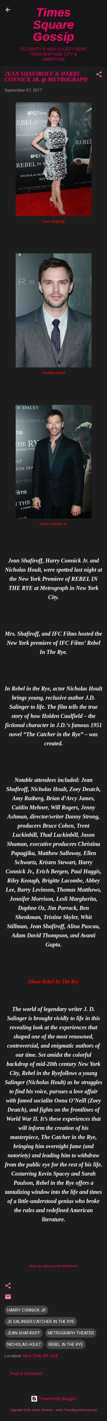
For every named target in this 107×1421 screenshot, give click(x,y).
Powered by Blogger (53, 1398)
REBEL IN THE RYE (66, 1344)
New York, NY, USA (40, 1355)
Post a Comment (26, 1373)
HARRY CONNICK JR (26, 1310)
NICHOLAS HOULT (24, 1344)
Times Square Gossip (53, 24)
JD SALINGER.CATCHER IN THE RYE (40, 1321)
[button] (99, 75)
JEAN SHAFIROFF (23, 1333)
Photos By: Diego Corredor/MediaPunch (53, 1266)
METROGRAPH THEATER (71, 1333)
